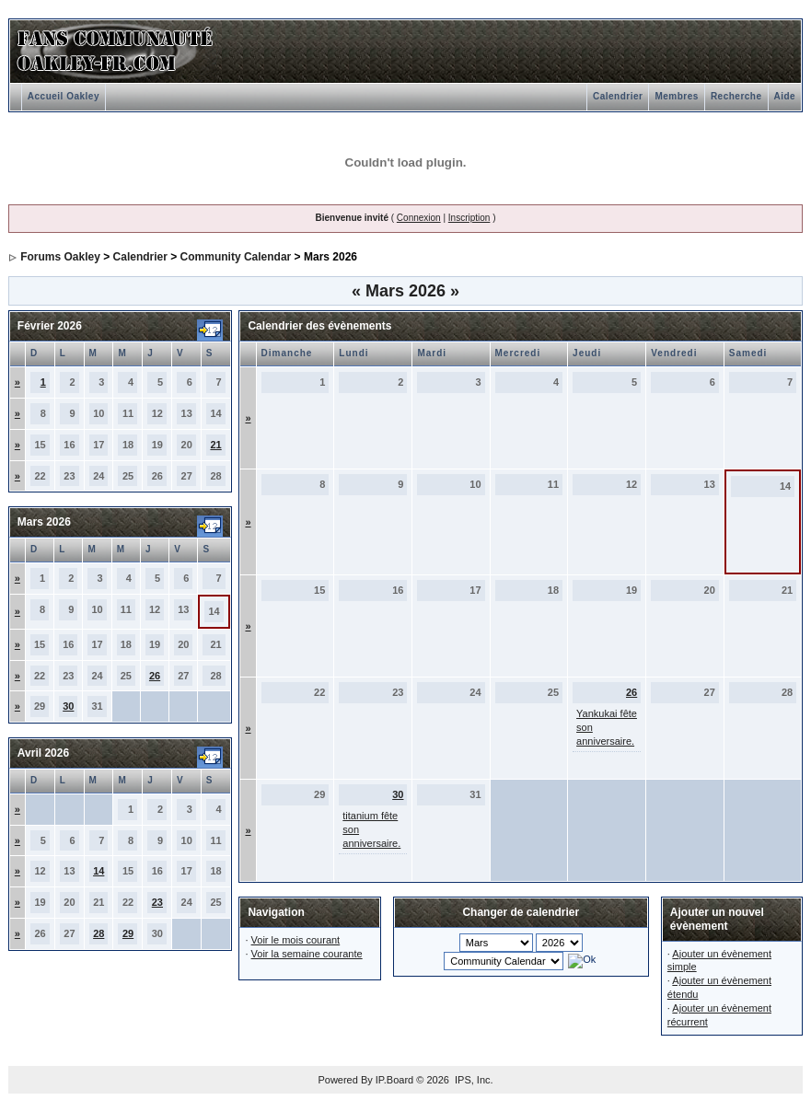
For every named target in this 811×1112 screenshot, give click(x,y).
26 (154, 675)
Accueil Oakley (63, 96)
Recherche (736, 96)
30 (68, 706)
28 (98, 933)
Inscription (469, 218)
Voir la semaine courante (307, 953)
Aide (785, 96)
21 (215, 444)
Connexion (419, 218)
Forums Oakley (60, 256)
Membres (676, 96)
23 (157, 902)
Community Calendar (236, 256)
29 (127, 933)
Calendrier (618, 96)
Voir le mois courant (296, 939)
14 (98, 870)
